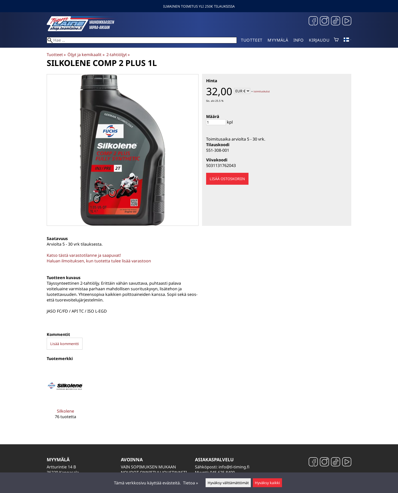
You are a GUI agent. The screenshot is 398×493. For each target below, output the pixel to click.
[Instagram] (324, 21)
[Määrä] (216, 122)
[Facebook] (313, 21)
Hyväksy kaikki (267, 482)
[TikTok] (335, 21)
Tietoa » (190, 483)
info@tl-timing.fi (234, 467)
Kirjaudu (319, 40)
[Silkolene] (65, 397)
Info (298, 40)
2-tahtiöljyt (118, 54)
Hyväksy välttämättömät (228, 482)
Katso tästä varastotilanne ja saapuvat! (84, 255)
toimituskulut (262, 91)
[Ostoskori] (336, 40)
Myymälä (278, 40)
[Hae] (142, 40)
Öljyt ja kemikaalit (86, 54)
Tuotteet (251, 40)
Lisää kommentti (64, 343)
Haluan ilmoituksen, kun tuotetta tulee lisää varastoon (99, 261)
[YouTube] (346, 21)
